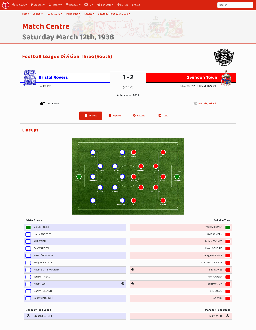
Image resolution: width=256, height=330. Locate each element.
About (136, 5)
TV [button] (87, 5)
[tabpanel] (128, 225)
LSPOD (122, 5)
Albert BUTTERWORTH (46, 269)
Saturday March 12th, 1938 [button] (112, 13)
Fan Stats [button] (104, 5)
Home (25, 13)
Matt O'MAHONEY (43, 255)
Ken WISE (217, 298)
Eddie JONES (215, 269)
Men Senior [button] (71, 13)
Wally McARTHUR (43, 262)
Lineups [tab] (90, 115)
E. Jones (201, 86)
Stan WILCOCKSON (211, 262)
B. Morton (185, 86)
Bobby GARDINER (43, 298)
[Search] (235, 5)
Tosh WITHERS (42, 276)
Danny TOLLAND (43, 291)
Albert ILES (40, 284)
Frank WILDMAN (213, 227)
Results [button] (87, 13)
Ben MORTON (215, 284)
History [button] (54, 5)
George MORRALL (212, 255)
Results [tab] (139, 115)
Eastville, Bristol (207, 103)
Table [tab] (163, 115)
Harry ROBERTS (42, 234)
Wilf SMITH (40, 241)
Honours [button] (72, 5)
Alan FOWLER (215, 276)
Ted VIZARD (215, 316)
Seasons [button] (37, 5)
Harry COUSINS (213, 248)
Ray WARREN (41, 248)
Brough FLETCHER (44, 316)
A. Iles (43, 86)
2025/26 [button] (18, 5)
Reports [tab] (115, 115)
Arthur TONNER (213, 241)
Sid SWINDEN (214, 234)
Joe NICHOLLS (41, 227)
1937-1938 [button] (54, 13)
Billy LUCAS (216, 291)
